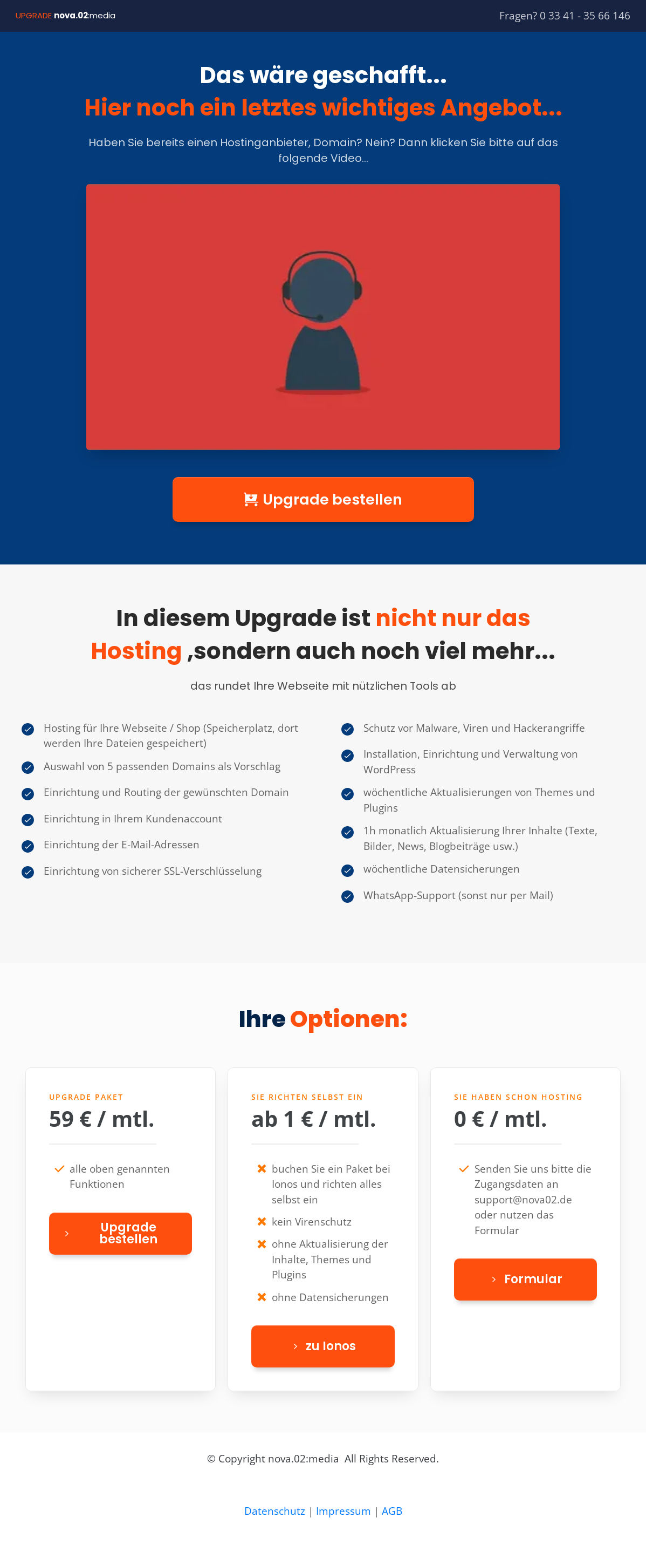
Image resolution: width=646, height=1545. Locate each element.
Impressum (343, 1511)
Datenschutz (274, 1511)
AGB (392, 1511)
